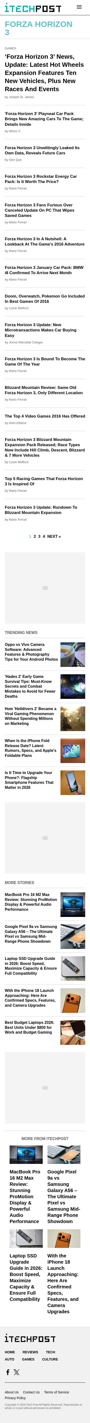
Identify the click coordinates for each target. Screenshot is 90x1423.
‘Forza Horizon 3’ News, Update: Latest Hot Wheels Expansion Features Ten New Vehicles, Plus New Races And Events (44, 72)
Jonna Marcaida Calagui (25, 342)
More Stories (19, 883)
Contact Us (31, 1392)
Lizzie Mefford (18, 308)
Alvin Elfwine (18, 423)
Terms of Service (56, 1392)
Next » (54, 536)
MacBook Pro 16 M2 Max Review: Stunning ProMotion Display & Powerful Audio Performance (25, 1196)
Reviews (30, 1352)
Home (10, 1352)
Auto (9, 1359)
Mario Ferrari (18, 188)
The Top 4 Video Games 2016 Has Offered (45, 416)
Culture (50, 1359)
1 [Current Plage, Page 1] (30, 536)
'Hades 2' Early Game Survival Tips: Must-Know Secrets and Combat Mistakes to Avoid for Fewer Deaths (30, 686)
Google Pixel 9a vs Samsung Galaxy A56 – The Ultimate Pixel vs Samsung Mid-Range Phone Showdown (64, 1196)
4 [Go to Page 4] (44, 536)
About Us (12, 1392)
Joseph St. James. (22, 97)
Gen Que (15, 160)
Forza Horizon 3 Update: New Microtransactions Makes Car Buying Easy (41, 330)
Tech (50, 1352)
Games (10, 48)
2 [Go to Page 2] (35, 536)
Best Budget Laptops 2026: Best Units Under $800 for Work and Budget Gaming (29, 1027)
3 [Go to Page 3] (39, 536)
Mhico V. (15, 131)
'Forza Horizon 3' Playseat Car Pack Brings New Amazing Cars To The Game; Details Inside (44, 118)
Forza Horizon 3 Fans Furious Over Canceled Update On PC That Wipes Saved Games (39, 210)
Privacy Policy (15, 1398)
